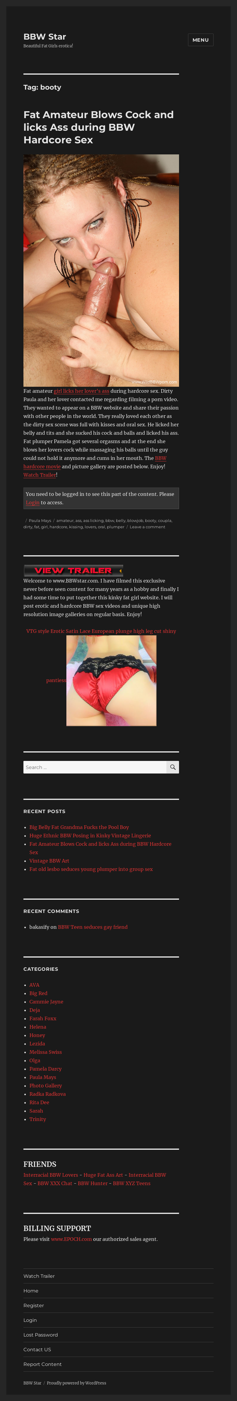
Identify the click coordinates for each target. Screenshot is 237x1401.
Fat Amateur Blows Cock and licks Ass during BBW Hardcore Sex (98, 127)
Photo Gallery (45, 1086)
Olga (34, 1060)
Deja (34, 1010)
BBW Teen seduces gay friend (93, 927)
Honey (37, 1035)
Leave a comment (147, 526)
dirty (27, 526)
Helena (37, 1027)
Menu (201, 40)
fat (36, 526)
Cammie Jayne (46, 1002)
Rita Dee (39, 1102)
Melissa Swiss (45, 1052)
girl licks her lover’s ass (81, 391)
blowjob (135, 520)
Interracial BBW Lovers (50, 1175)
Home (30, 1291)
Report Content (42, 1364)
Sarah (36, 1111)
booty (150, 520)
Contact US (37, 1349)
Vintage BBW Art (49, 861)
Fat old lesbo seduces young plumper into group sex (91, 869)
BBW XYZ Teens (131, 1183)
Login (33, 502)
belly (121, 520)
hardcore (58, 526)
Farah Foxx (42, 1018)
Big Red (38, 993)
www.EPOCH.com (71, 1239)
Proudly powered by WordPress (76, 1383)
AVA (34, 985)
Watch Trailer (39, 475)
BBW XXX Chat (55, 1183)
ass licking (93, 520)
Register (33, 1305)
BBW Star (44, 36)
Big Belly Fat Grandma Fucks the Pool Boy (79, 827)
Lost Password (40, 1335)
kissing (76, 526)
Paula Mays (40, 520)
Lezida (37, 1044)
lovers (90, 526)
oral (101, 526)
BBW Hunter (93, 1183)
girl (44, 526)
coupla (165, 520)
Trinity (37, 1119)
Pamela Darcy (45, 1069)
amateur (65, 520)
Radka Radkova (47, 1094)
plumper (115, 526)
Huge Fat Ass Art (103, 1175)
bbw (109, 520)
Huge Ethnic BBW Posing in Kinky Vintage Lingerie (90, 836)
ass (78, 520)
